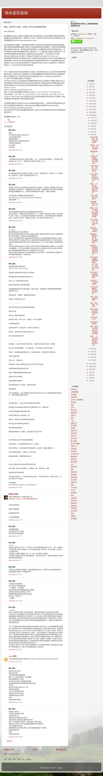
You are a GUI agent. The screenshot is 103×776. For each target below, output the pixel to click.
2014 (90, 98)
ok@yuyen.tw (82, 34)
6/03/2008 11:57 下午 (16, 601)
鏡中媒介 (74, 402)
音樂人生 (74, 446)
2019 (90, 84)
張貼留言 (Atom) (14, 754)
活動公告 (74, 431)
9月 (92, 126)
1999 (90, 381)
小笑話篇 (74, 487)
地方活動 (74, 438)
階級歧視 (74, 503)
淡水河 (73, 490)
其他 (72, 495)
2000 (90, 378)
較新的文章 (9, 749)
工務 (72, 420)
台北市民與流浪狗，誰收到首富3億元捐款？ (94, 177)
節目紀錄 (74, 389)
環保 (72, 418)
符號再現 (74, 449)
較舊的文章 (61, 749)
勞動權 (73, 516)
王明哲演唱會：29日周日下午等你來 (94, 168)
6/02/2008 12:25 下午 (16, 202)
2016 (90, 92)
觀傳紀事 (74, 467)
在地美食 (74, 451)
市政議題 (74, 394)
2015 (90, 95)
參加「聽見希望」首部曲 (94, 304)
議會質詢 (74, 397)
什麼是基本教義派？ (94, 323)
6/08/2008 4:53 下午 (15, 649)
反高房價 (74, 511)
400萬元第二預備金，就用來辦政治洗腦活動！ (94, 159)
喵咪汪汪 (74, 436)
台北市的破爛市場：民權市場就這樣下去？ (94, 290)
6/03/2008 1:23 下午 (15, 536)
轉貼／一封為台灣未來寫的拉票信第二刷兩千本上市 (94, 341)
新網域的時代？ (94, 152)
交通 (72, 407)
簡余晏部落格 (16, 13)
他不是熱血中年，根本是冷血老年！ (94, 222)
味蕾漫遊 (74, 493)
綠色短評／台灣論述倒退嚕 (94, 282)
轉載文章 (12, 122)
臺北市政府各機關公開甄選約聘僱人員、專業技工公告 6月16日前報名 (94, 263)
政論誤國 (74, 477)
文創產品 (74, 498)
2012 (90, 104)
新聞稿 (73, 428)
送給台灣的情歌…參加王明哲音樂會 (94, 139)
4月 (92, 351)
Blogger (60, 768)
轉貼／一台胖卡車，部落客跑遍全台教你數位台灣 (94, 188)
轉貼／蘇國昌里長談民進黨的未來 (94, 311)
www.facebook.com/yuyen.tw (84, 38)
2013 (90, 101)
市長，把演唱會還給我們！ (94, 298)
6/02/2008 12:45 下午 (16, 257)
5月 (92, 348)
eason (11, 656)
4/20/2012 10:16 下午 (16, 702)
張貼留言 (10, 741)
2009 (90, 112)
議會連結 (74, 506)
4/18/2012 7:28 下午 (15, 662)
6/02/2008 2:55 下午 (15, 487)
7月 (92, 132)
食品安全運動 (75, 443)
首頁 (35, 749)
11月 (92, 120)
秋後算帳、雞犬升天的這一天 (94, 203)
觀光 (72, 469)
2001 (90, 375)
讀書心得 (74, 423)
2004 (90, 372)
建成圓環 (74, 474)
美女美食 (74, 480)
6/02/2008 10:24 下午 (16, 520)
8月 (92, 129)
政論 (72, 405)
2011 (90, 106)
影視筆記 (74, 459)
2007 (90, 363)
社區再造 (74, 500)
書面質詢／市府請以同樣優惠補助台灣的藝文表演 (94, 250)
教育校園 (74, 462)
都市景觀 (74, 425)
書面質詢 (74, 456)
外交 (72, 464)
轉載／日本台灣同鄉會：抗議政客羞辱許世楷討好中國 (94, 212)
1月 (92, 360)
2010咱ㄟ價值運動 (77, 400)
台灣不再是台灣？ (94, 318)
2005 (90, 369)
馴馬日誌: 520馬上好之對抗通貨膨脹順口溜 (23, 499)
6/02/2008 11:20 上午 (16, 164)
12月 (92, 117)
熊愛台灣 (74, 472)
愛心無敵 (74, 441)
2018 (90, 86)
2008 (90, 115)
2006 (90, 366)
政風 (72, 485)
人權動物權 (74, 392)
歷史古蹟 (74, 410)
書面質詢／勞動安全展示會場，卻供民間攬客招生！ (94, 238)
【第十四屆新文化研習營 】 (94, 197)
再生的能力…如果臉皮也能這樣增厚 (94, 274)
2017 (90, 89)
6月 (92, 134)
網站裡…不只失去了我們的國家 (94, 146)
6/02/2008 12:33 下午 (16, 220)
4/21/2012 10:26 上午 (16, 737)
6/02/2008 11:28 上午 (16, 178)
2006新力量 (75, 454)
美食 (72, 513)
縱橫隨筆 (74, 412)
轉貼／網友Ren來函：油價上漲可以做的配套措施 (94, 330)
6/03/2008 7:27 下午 (15, 574)
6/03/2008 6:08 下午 (15, 560)
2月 (92, 357)
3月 (92, 354)
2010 (90, 109)
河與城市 (74, 508)
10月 (92, 123)
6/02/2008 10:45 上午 (16, 150)
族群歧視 (74, 433)
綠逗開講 (74, 518)
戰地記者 (12, 494)
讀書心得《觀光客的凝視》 (94, 229)
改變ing (73, 415)
